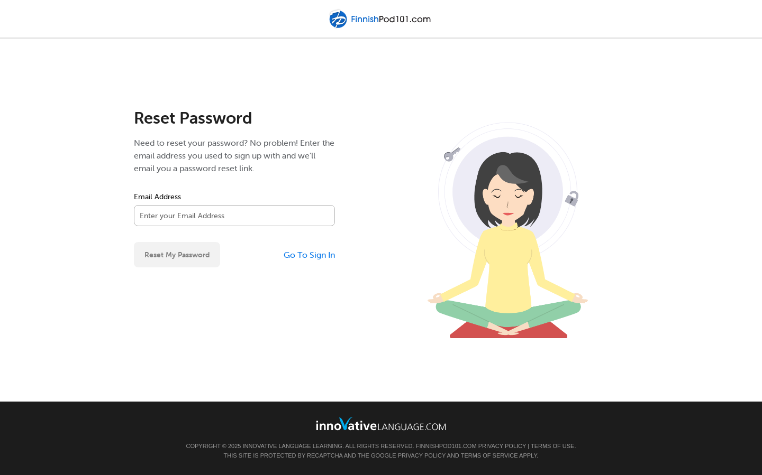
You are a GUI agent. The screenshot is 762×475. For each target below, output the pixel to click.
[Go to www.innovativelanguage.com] (381, 423)
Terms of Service (489, 455)
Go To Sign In (309, 254)
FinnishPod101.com (446, 446)
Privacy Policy (502, 446)
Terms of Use (553, 446)
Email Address (157, 196)
